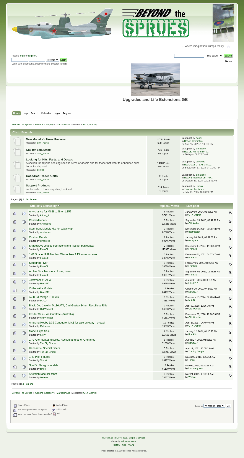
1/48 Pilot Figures (39, 356)
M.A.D (43, 300)
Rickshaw (45, 326)
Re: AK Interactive (193, 141)
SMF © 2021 (121, 438)
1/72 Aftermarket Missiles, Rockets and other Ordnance (62, 339)
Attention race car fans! (43, 373)
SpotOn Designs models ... (45, 365)
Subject (35, 205)
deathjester (45, 232)
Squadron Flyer (38, 262)
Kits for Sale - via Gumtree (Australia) (51, 314)
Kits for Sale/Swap (38, 149)
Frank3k (44, 249)
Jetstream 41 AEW (40, 280)
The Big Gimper (48, 343)
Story (43, 334)
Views (175, 205)
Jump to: (199, 406)
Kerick (199, 138)
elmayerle (201, 148)
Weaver (44, 377)
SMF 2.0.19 (108, 438)
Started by (51, 205)
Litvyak (199, 186)
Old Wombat (46, 309)
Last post (192, 205)
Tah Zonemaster (129, 441)
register (32, 55)
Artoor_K (44, 215)
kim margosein (196, 368)
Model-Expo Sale (39, 331)
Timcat (43, 360)
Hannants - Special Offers (44, 348)
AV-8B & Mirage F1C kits (44, 297)
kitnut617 (44, 283)
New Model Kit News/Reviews (46, 139)
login (22, 55)
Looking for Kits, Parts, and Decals (49, 159)
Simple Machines (137, 438)
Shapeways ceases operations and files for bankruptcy (61, 245)
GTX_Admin (89, 124)
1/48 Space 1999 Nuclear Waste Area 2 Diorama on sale (63, 254)
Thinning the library (194, 189)
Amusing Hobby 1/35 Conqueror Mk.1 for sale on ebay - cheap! (67, 322)
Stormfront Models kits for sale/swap (51, 228)
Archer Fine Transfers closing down (50, 271)
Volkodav (200, 161)
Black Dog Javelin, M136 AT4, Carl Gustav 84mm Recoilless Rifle (68, 305)
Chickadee (45, 223)
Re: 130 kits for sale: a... (196, 151)
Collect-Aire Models (40, 288)
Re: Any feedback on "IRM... (198, 177)
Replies (164, 205)
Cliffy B (40, 170)
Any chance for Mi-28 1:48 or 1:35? (50, 211)
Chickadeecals (38, 220)
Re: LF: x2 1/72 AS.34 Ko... (198, 164)
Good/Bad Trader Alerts (42, 176)
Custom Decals (38, 237)
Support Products (38, 185)
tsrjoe (43, 368)
